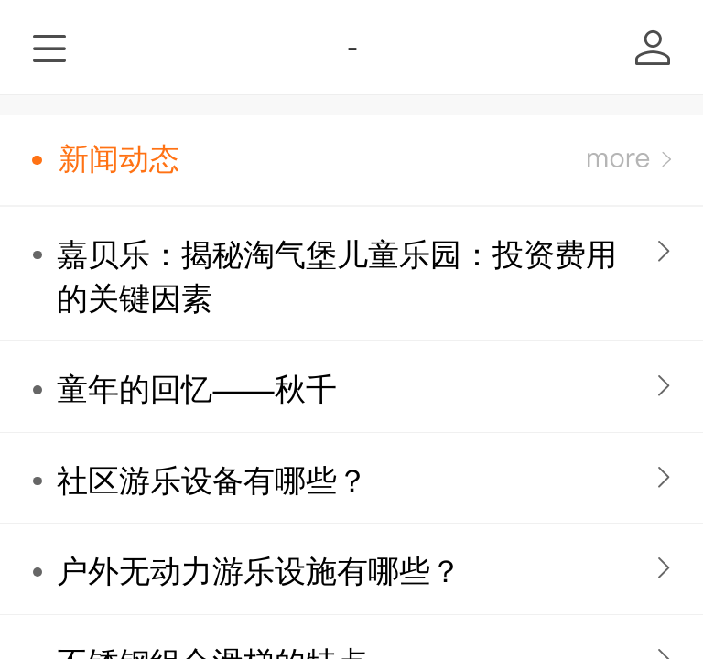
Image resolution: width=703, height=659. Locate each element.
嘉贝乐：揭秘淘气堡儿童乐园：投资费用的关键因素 (337, 277)
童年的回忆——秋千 (196, 389)
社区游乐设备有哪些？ (212, 481)
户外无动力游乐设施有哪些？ (259, 572)
